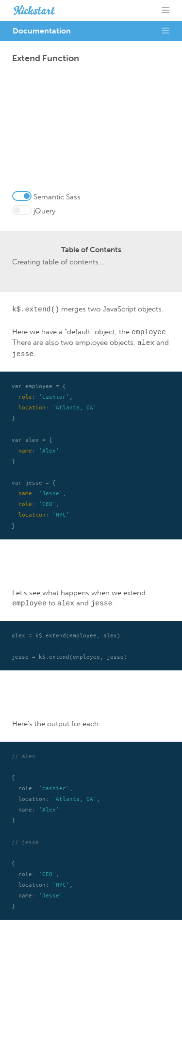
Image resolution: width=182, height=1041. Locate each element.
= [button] (165, 10)
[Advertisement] (91, 129)
